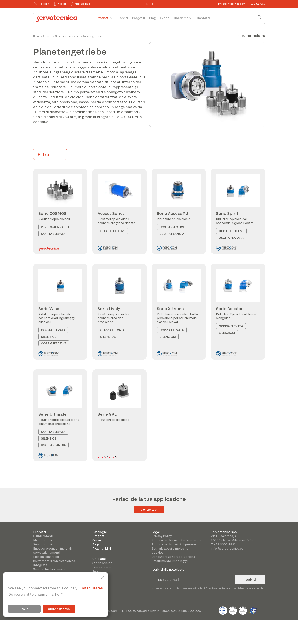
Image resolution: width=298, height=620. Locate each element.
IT (152, 4)
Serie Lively (109, 308)
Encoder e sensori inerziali (52, 548)
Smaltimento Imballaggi (170, 561)
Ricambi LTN (101, 548)
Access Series (111, 213)
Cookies (157, 552)
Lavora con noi (102, 567)
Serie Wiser (49, 308)
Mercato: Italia (80, 4)
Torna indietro (253, 36)
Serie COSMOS (52, 213)
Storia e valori (102, 563)
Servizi (123, 18)
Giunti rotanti (43, 536)
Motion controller (46, 556)
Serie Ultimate (52, 414)
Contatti (203, 18)
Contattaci (149, 509)
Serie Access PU (172, 213)
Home (36, 36)
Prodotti (103, 18)
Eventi (165, 18)
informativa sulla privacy (215, 588)
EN (146, 4)
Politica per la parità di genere (174, 544)
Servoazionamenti (46, 552)
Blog (152, 18)
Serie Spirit (227, 213)
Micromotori (42, 540)
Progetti (138, 18)
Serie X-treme (170, 308)
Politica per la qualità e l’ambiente (176, 540)
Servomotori (42, 544)
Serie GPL (107, 414)
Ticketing (41, 4)
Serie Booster (229, 308)
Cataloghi (99, 532)
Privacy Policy (162, 536)
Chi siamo (181, 18)
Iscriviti (250, 579)
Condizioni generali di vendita (173, 556)
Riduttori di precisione (67, 36)
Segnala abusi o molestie (170, 548)
